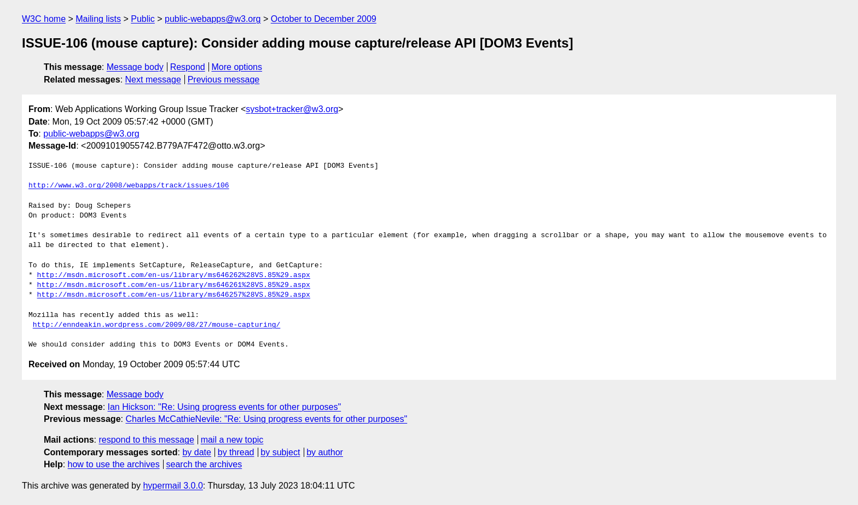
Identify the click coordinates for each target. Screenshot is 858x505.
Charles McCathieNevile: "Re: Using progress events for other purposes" (266, 419)
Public (143, 19)
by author (324, 452)
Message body (135, 67)
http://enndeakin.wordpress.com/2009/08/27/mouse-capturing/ (156, 325)
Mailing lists (98, 19)
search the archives (204, 464)
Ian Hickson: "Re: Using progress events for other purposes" (224, 407)
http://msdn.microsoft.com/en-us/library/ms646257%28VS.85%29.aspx (173, 295)
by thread (236, 452)
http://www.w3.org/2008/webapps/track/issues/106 (128, 186)
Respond (187, 67)
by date (196, 452)
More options (237, 67)
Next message (153, 79)
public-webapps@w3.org (212, 19)
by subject (280, 452)
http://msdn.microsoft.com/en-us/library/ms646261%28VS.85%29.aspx (173, 285)
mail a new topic (232, 439)
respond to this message (146, 439)
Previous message (224, 79)
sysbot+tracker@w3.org (292, 109)
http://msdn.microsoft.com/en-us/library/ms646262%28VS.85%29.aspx (173, 275)
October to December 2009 (323, 19)
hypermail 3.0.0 (172, 485)
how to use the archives (114, 464)
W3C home (44, 19)
